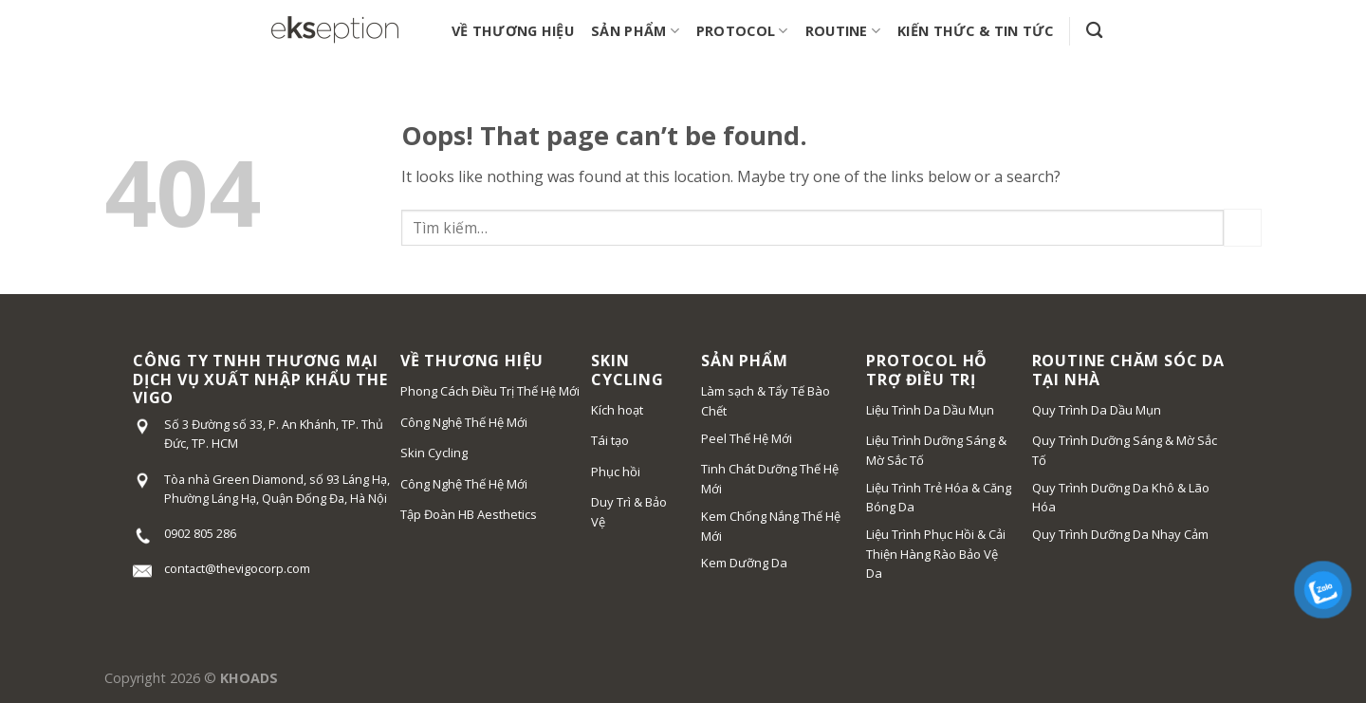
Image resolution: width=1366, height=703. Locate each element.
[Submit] (1243, 227)
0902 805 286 (200, 533)
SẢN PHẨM (635, 31)
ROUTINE (843, 31)
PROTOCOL (742, 31)
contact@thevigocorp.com (237, 568)
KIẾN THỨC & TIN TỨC (975, 31)
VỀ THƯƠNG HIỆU (513, 31)
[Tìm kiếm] (1094, 30)
